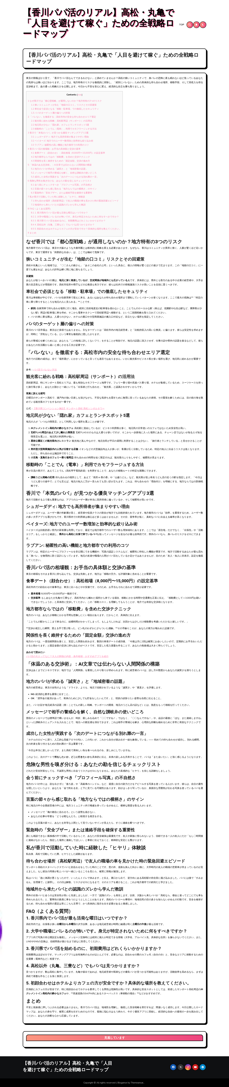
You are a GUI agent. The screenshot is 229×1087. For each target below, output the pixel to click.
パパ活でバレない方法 (45, 369)
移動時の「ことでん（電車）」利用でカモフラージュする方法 (64, 128)
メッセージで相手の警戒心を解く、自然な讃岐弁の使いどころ (64, 172)
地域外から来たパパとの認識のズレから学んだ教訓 (58, 204)
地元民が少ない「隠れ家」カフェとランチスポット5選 (60, 124)
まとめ (32, 232)
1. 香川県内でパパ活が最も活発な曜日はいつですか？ (59, 212)
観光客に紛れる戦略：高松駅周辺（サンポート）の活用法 (61, 120)
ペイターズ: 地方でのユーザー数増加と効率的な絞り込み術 (62, 140)
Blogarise (122, 1082)
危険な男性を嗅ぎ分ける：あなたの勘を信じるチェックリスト (60, 180)
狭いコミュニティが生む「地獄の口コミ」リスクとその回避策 (64, 104)
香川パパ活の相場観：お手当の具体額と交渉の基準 (54, 148)
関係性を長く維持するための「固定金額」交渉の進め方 (60, 160)
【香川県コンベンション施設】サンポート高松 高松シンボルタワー (69, 408)
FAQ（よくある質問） (40, 208)
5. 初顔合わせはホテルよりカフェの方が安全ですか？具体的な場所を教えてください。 (76, 228)
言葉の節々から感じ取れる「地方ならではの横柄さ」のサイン (64, 188)
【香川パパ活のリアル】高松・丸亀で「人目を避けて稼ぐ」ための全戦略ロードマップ (98, 23)
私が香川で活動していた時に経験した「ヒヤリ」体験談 (56, 196)
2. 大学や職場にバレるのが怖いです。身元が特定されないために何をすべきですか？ (75, 216)
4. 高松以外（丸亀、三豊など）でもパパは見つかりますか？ (63, 224)
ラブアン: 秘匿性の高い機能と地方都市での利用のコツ (60, 144)
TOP (181, 24)
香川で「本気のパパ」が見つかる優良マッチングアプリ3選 (58, 132)
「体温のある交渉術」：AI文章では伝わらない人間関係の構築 (60, 164)
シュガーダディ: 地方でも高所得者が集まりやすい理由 (60, 136)
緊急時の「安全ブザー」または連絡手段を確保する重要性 (61, 192)
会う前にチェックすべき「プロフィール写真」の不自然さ (61, 184)
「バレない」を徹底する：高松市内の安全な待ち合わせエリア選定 (62, 116)
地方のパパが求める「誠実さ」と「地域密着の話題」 (59, 168)
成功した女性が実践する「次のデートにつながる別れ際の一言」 (65, 176)
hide (80, 94)
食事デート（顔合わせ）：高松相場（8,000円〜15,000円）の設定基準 (68, 152)
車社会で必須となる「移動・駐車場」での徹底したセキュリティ (65, 108)
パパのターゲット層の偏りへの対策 (50, 112)
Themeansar (137, 1082)
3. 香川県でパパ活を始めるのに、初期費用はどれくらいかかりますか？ (68, 220)
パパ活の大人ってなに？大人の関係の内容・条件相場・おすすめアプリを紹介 (67, 656)
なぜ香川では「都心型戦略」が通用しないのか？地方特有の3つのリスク (65, 100)
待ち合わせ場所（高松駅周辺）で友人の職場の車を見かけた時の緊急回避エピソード (75, 200)
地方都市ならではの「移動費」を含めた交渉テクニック (60, 156)
